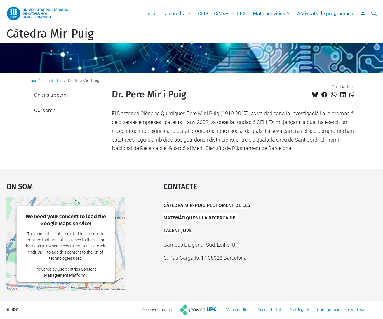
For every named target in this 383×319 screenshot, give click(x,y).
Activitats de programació (326, 13)
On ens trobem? (51, 95)
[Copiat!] (351, 94)
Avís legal (298, 309)
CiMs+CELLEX (230, 13)
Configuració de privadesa (340, 309)
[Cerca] (374, 13)
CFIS (203, 13)
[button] (191, 13)
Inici (150, 13)
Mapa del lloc (237, 309)
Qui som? (44, 110)
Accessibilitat (269, 309)
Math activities (269, 13)
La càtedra (174, 13)
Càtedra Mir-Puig (50, 34)
